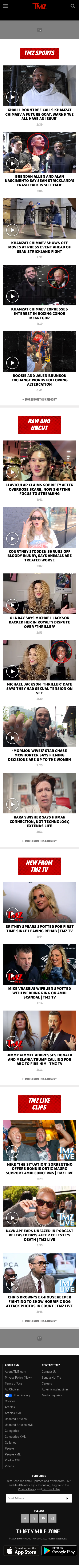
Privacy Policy (27, 1489)
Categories (12, 1430)
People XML (13, 1454)
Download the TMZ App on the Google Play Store (59, 1550)
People (9, 1448)
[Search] (73, 6)
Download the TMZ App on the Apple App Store (21, 1551)
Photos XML (13, 1460)
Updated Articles (16, 1419)
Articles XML (13, 1413)
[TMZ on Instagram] (52, 1518)
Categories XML (15, 1436)
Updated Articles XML (19, 1425)
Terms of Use (13, 1383)
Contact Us (49, 1371)
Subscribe (67, 1498)
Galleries (10, 1442)
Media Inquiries (52, 1395)
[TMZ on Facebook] (25, 1518)
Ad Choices (12, 1389)
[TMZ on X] (34, 1518)
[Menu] (6, 6)
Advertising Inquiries (55, 1389)
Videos (9, 1466)
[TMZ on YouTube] (43, 1518)
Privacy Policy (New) (18, 1377)
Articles (10, 1407)
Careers (47, 1383)
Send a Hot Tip (51, 1377)
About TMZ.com (15, 1371)
